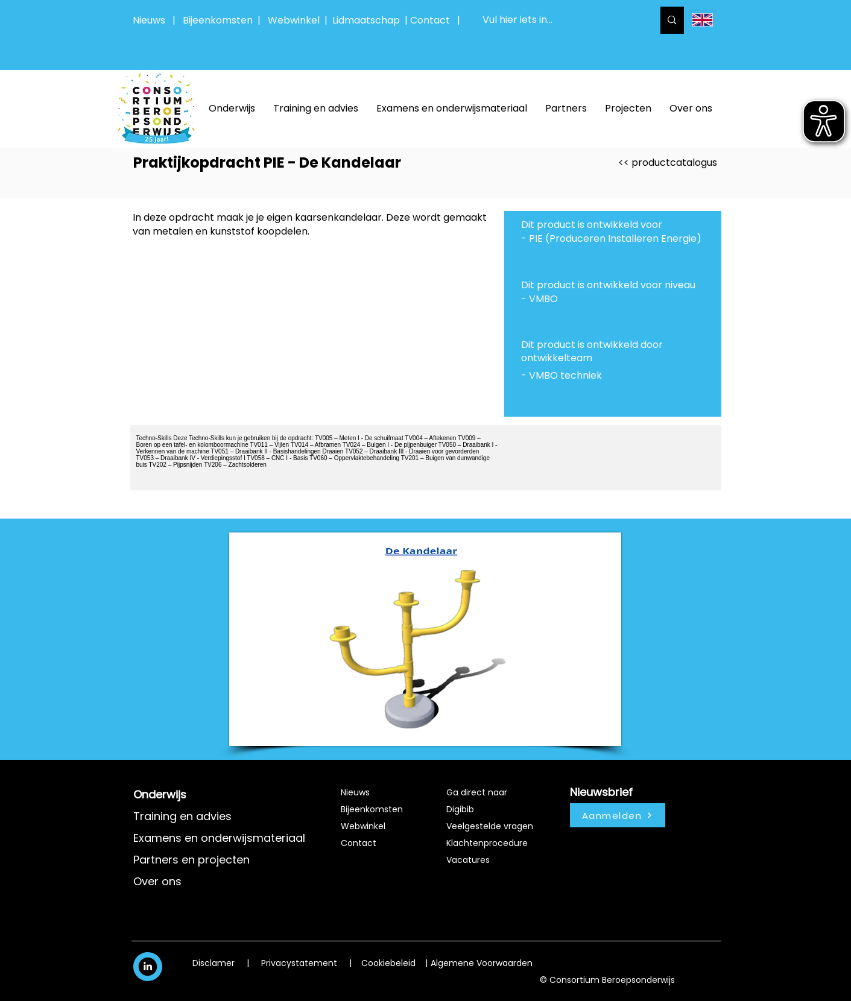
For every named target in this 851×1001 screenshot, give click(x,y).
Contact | (436, 20)
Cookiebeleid (388, 963)
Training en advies (182, 816)
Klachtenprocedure (487, 843)
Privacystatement (299, 963)
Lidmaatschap (366, 20)
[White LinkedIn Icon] (148, 966)
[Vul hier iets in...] (559, 20)
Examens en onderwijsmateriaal (219, 837)
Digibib (460, 809)
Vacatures (468, 860)
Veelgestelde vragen (489, 826)
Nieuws (149, 20)
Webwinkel (296, 20)
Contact (358, 843)
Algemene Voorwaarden (482, 963)
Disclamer (213, 963)
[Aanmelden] (617, 815)
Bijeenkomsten (220, 20)
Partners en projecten (191, 859)
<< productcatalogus (667, 162)
